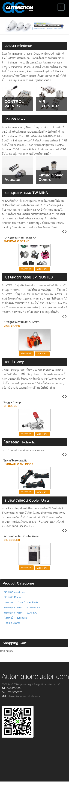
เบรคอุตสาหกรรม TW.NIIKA (20, 237)
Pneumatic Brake (16, 241)
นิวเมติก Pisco (12, 601)
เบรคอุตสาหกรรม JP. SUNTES (22, 322)
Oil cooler (12, 543)
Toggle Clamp (12, 404)
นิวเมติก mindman (14, 596)
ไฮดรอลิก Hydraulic (15, 463)
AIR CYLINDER (48, 103)
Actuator (12, 179)
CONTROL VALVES (14, 103)
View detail (26, 269)
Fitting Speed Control (51, 177)
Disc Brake (12, 326)
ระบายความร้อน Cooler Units (21, 539)
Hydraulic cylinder (18, 466)
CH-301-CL (10, 407)
